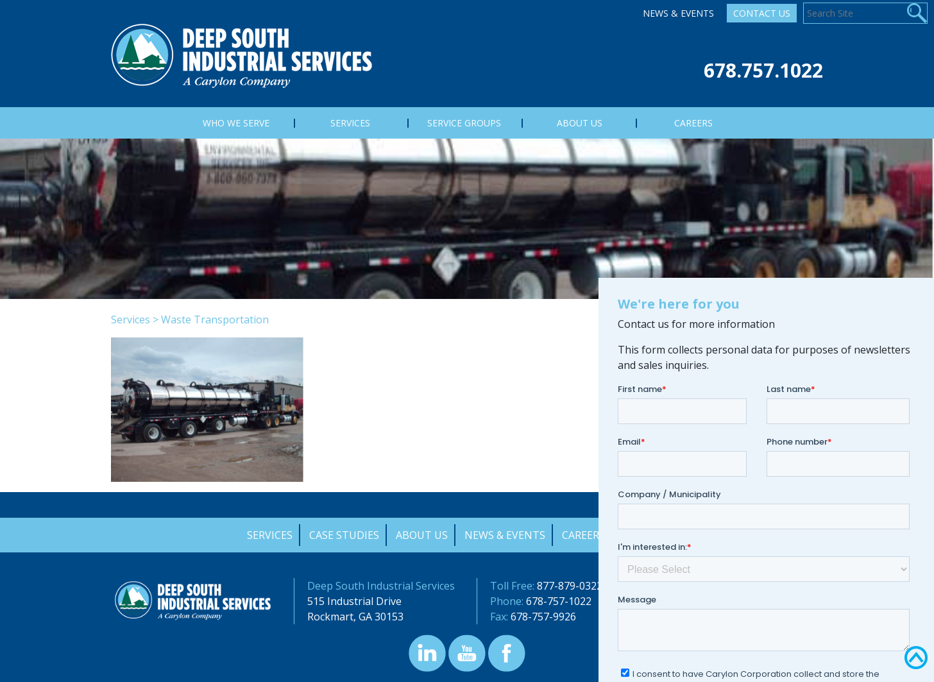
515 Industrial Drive (354, 601)
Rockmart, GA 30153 (355, 617)
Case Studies (344, 535)
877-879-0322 (569, 586)
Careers (583, 535)
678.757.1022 (763, 70)
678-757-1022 (558, 601)
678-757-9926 (543, 617)
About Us (422, 535)
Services (130, 319)
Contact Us (761, 13)
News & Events (678, 13)
